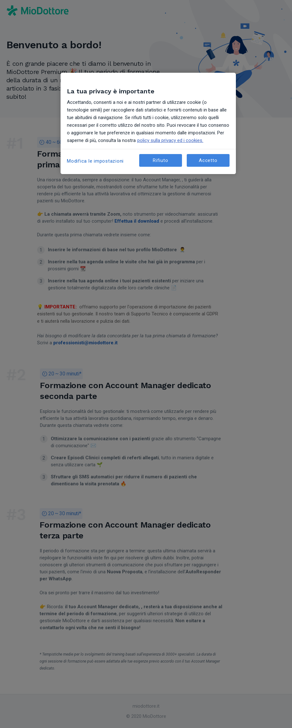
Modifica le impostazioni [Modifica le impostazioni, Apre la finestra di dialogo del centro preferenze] (95, 161)
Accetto (208, 160)
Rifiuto (160, 160)
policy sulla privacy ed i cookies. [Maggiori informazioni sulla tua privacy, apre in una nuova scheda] (170, 140)
